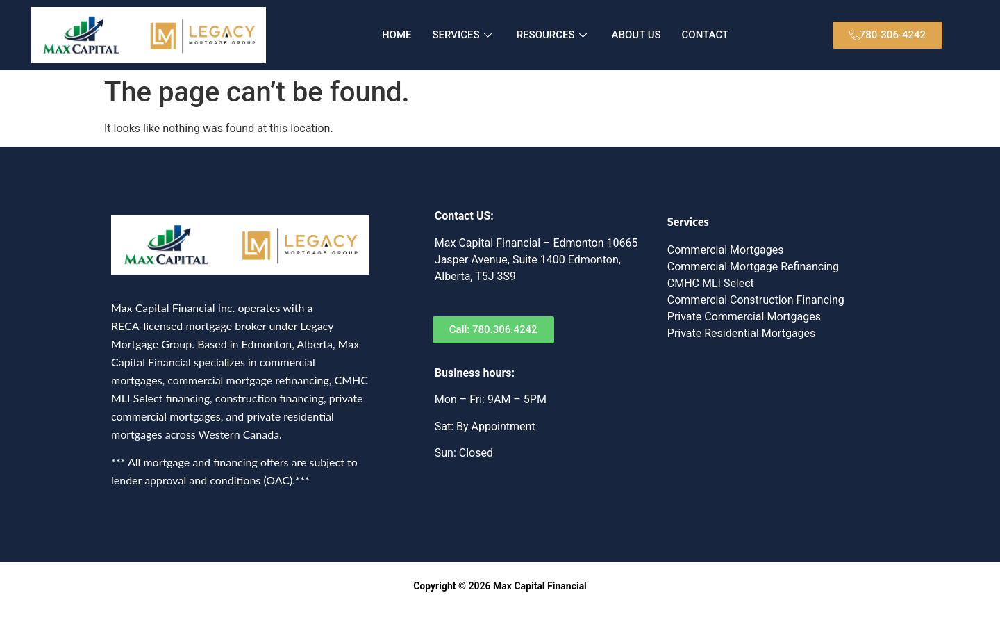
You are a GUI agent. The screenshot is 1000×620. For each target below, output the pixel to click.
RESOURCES (551, 34)
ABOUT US (635, 34)
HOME (397, 34)
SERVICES (461, 34)
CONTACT (704, 34)
